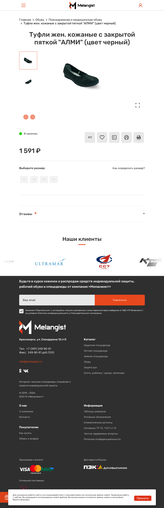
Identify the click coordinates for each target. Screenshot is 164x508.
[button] (25, 117)
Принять (143, 498)
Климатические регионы (98, 422)
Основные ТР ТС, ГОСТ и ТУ (100, 428)
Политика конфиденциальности (102, 439)
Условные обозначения (97, 416)
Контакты (24, 416)
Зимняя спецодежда (96, 356)
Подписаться (120, 300)
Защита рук (90, 367)
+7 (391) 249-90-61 (38, 348)
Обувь (87, 361)
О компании (26, 411)
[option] (52, 262)
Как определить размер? (129, 168)
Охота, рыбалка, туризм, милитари (104, 372)
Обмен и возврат (29, 438)
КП (90, 137)
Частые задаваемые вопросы (101, 433)
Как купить (25, 433)
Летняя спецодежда (95, 350)
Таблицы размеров (95, 411)
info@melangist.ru (30, 361)
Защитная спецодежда (97, 345)
